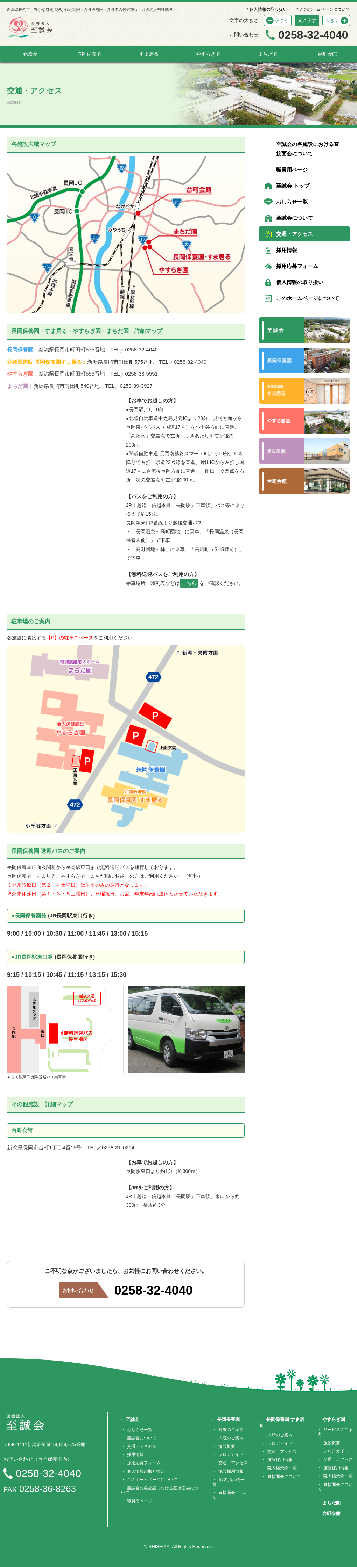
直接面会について (230, 1495)
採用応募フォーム (297, 266)
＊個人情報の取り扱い (266, 9)
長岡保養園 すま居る (281, 1422)
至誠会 (29, 54)
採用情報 (286, 250)
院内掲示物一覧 (228, 1482)
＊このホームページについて (322, 9)
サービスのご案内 (335, 1432)
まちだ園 (268, 54)
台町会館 (327, 54)
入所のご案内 (280, 1434)
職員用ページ (292, 170)
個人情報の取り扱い (299, 282)
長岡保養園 (89, 54)
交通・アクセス (294, 234)
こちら (189, 583)
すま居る (149, 54)
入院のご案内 (231, 1438)
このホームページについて (307, 298)
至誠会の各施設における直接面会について (307, 149)
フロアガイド (231, 1454)
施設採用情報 (231, 1471)
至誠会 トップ (292, 186)
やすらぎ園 (208, 54)
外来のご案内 (231, 1429)
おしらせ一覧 (292, 202)
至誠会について (294, 218)
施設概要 (226, 1446)
